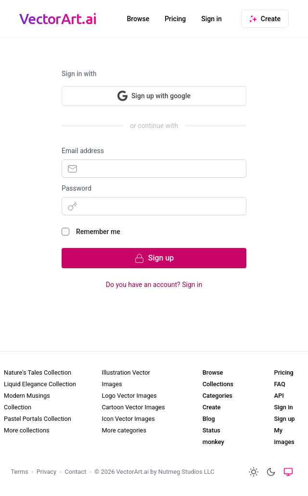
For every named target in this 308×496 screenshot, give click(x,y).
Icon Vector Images (128, 418)
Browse (138, 19)
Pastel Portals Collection (37, 418)
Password (76, 188)
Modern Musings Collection (27, 401)
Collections (218, 384)
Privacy (46, 471)
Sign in (211, 19)
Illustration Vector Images (126, 378)
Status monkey (213, 436)
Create (212, 407)
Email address (83, 151)
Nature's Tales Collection (37, 372)
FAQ (279, 384)
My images (284, 436)
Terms (19, 471)
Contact (75, 471)
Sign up (284, 418)
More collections (27, 430)
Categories (217, 395)
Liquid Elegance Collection (40, 384)
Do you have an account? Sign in (154, 284)
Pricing (175, 19)
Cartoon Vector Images (133, 407)
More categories (124, 430)
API (279, 395)
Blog (209, 418)
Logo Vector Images (129, 395)
